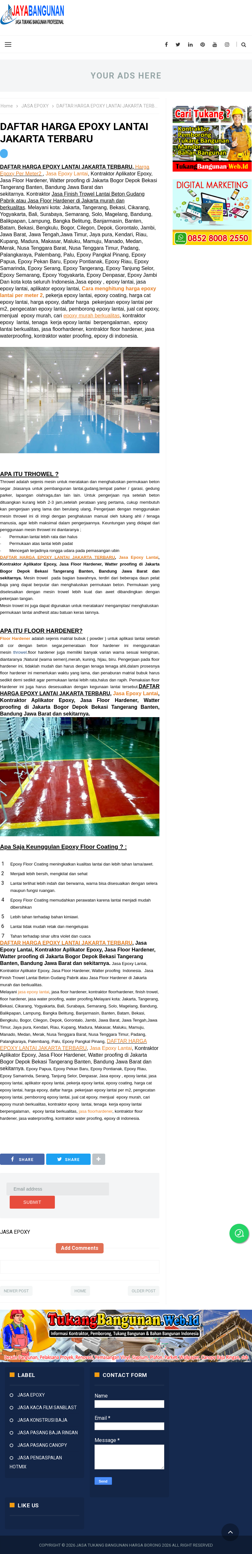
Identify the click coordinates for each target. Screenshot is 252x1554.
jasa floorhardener (95, 1111)
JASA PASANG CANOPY (42, 1444)
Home (80, 1290)
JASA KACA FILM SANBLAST (47, 1407)
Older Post (144, 1290)
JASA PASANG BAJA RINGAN (47, 1432)
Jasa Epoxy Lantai (66, 173)
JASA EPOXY (31, 1394)
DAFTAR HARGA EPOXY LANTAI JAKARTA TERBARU (57, 557)
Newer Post (16, 1290)
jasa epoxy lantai (33, 991)
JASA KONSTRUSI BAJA (42, 1419)
